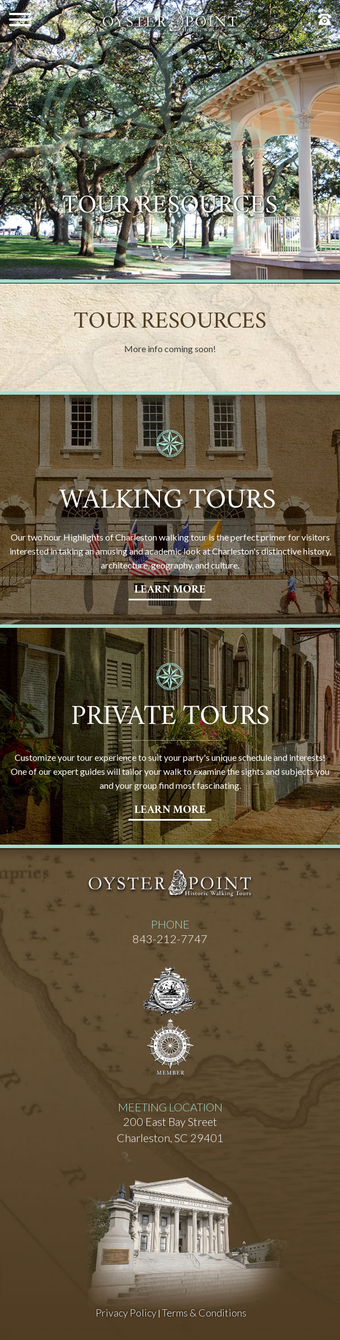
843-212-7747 (170, 938)
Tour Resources (170, 207)
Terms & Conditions (204, 1312)
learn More (170, 590)
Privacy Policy (126, 1312)
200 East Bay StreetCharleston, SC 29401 (170, 1129)
